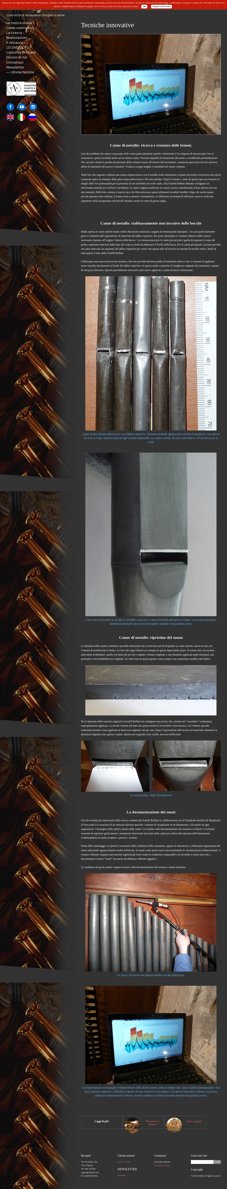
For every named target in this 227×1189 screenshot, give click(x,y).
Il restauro (14, 42)
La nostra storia (19, 23)
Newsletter (15, 67)
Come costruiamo (20, 28)
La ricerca (14, 33)
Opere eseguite (194, 1121)
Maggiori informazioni (161, 6)
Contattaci (14, 62)
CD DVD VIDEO (17, 48)
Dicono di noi (16, 57)
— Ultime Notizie (20, 72)
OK (144, 6)
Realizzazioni (16, 38)
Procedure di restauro (152, 1123)
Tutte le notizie (124, 1162)
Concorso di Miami (21, 52)
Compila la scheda (162, 1165)
